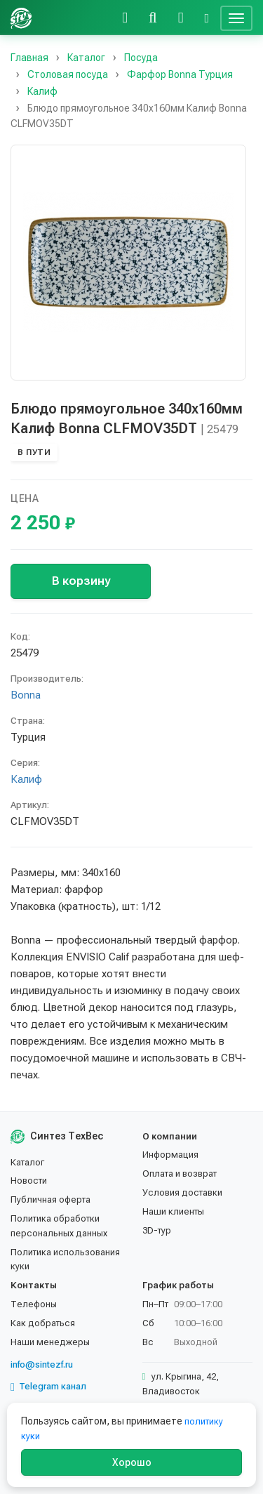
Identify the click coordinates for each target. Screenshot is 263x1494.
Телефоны (34, 1304)
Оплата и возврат (179, 1173)
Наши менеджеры (50, 1342)
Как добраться (43, 1323)
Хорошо (131, 1462)
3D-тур (156, 1230)
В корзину (81, 581)
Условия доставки (182, 1192)
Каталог (27, 1162)
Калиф (26, 779)
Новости (29, 1180)
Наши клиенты (173, 1211)
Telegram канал (48, 1386)
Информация (170, 1154)
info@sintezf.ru (42, 1364)
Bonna (26, 695)
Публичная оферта (50, 1199)
